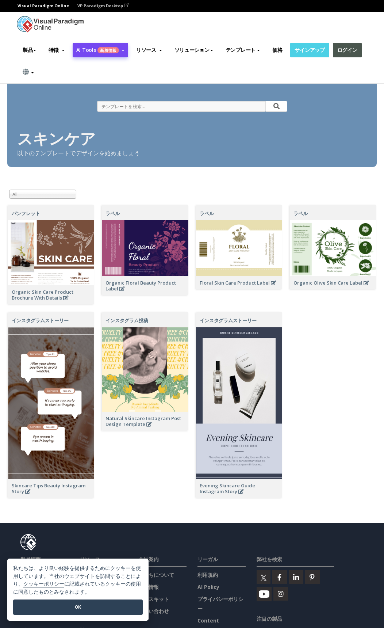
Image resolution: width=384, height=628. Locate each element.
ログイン (347, 49)
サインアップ (310, 49)
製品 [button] (29, 49)
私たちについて (156, 574)
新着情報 (148, 586)
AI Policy (208, 586)
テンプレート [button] (243, 49)
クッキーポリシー (43, 584)
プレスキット (153, 598)
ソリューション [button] (193, 49)
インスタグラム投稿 (126, 320)
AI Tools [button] (100, 49)
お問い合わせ (153, 611)
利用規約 (207, 574)
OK (78, 607)
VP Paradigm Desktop (102, 5)
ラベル (112, 213)
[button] (56, 50)
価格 (277, 49)
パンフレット (26, 213)
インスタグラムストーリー (40, 320)
